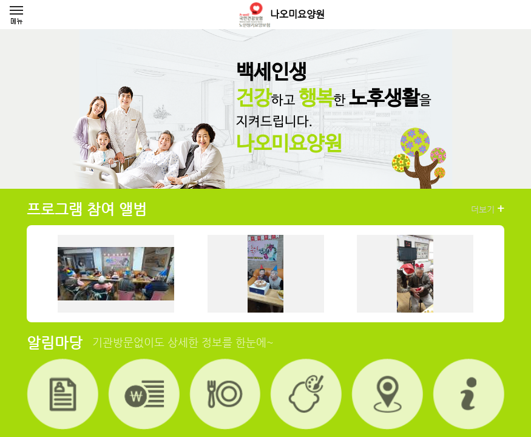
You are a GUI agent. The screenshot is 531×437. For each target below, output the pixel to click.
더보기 (487, 209)
